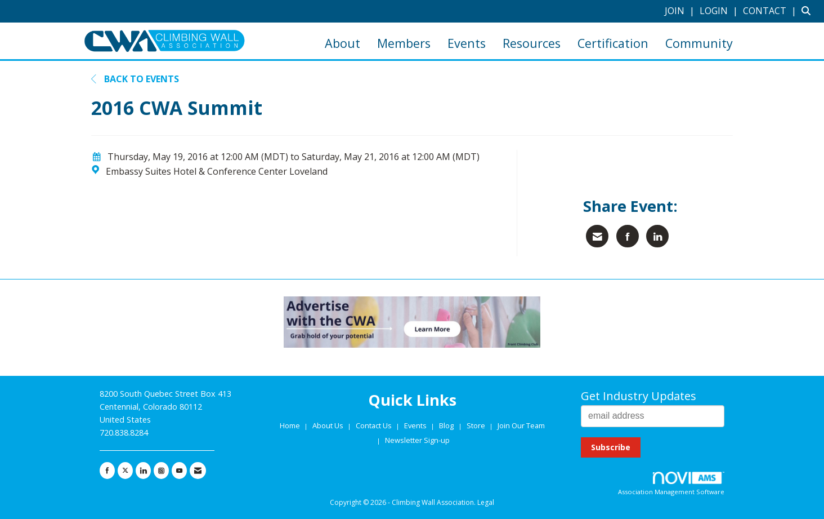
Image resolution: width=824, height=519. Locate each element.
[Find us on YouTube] (179, 470)
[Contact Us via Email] (198, 470)
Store (477, 425)
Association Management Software (671, 484)
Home (291, 425)
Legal (485, 502)
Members (404, 43)
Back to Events (135, 79)
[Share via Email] (597, 236)
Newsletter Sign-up (417, 440)
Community (699, 43)
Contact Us (374, 425)
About (342, 43)
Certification (612, 43)
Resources (532, 43)
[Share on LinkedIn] (657, 236)
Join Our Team (521, 425)
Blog (446, 425)
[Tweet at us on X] (125, 470)
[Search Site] (808, 11)
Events (466, 43)
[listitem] (681, 11)
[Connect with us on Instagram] (161, 470)
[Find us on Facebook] (107, 470)
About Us (328, 425)
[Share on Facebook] (627, 236)
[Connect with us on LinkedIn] (143, 470)
